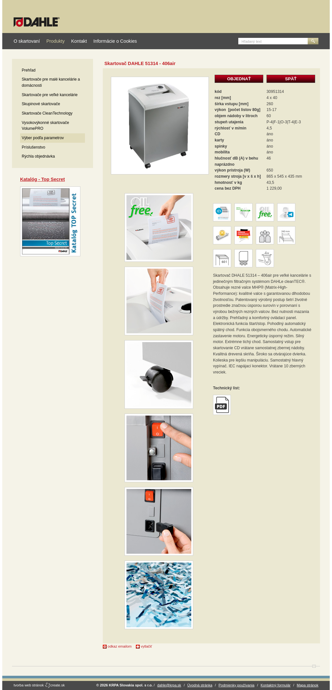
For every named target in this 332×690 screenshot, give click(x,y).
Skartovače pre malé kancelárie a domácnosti (51, 82)
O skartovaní (27, 41)
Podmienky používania (237, 685)
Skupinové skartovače (41, 104)
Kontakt (79, 41)
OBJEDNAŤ (239, 78)
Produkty (55, 41)
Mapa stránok (307, 685)
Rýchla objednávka (38, 156)
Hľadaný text (252, 41)
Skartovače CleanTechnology (47, 113)
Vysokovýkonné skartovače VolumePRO (45, 125)
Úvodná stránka (199, 685)
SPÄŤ (290, 78)
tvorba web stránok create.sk (39, 685)
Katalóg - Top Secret (42, 179)
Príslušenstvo (33, 147)
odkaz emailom (117, 646)
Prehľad (29, 70)
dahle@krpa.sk (169, 685)
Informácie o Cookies (115, 41)
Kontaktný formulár (275, 685)
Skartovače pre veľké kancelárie (49, 95)
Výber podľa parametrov (43, 138)
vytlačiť (144, 646)
